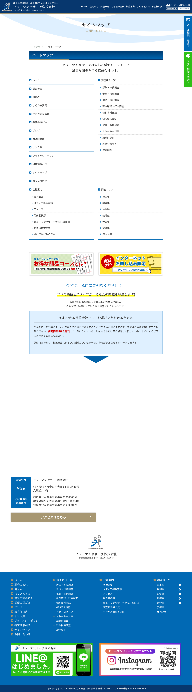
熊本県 (106, 196)
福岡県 (106, 203)
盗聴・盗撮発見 (110, 125)
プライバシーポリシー (45, 155)
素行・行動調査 (110, 93)
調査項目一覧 (108, 80)
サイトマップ (40, 172)
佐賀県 (106, 209)
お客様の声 (157, 6)
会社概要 (38, 196)
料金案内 (130, 6)
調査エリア (107, 189)
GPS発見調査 (109, 118)
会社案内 (37, 189)
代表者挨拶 (40, 215)
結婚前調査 (108, 137)
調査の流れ (39, 88)
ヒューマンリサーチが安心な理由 (52, 221)
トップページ (37, 46)
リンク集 (37, 147)
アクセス (38, 209)
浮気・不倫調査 (110, 87)
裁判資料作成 (109, 112)
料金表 (36, 97)
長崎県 (106, 215)
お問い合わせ (40, 181)
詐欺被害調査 (109, 144)
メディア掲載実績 (43, 203)
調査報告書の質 (42, 228)
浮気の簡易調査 (41, 113)
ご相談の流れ (117, 6)
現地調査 (107, 150)
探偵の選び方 (40, 122)
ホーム (36, 80)
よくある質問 (143, 6)
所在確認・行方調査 (113, 106)
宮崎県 (106, 228)
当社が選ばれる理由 (44, 234)
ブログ (36, 130)
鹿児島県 (107, 234)
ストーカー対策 (110, 131)
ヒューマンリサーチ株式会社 (35, 6)
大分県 (106, 221)
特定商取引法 (40, 164)
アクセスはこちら (53, 517)
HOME (84, 6)
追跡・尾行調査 (110, 100)
